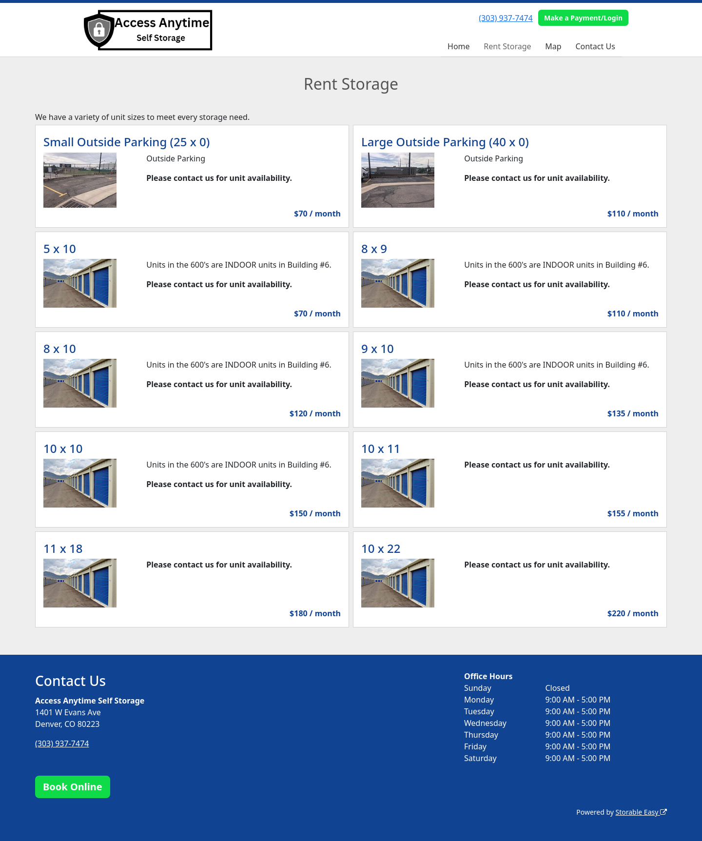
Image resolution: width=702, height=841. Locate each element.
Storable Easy (641, 812)
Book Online (72, 786)
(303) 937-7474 (505, 18)
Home (459, 46)
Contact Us (595, 46)
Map (553, 46)
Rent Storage (507, 46)
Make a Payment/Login (583, 17)
